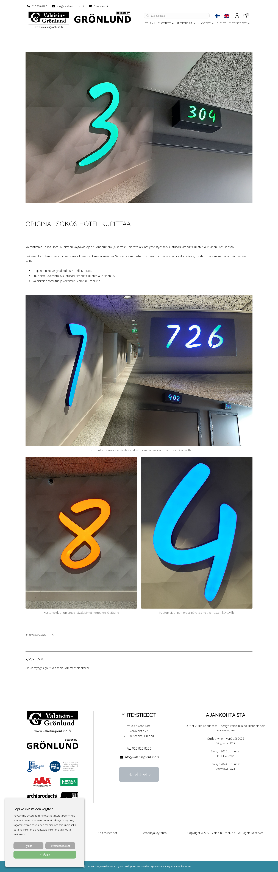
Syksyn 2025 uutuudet (225, 751)
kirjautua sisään (52, 668)
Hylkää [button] (28, 846)
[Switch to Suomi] (217, 15)
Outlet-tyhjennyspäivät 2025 (225, 738)
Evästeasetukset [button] (60, 846)
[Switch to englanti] (226, 15)
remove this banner (182, 866)
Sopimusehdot (107, 833)
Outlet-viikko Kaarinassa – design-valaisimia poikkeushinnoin (225, 726)
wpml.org (114, 866)
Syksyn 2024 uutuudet (225, 764)
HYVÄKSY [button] (45, 854)
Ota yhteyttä (100, 6)
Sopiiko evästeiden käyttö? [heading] (32, 809)
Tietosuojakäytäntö (154, 833)
